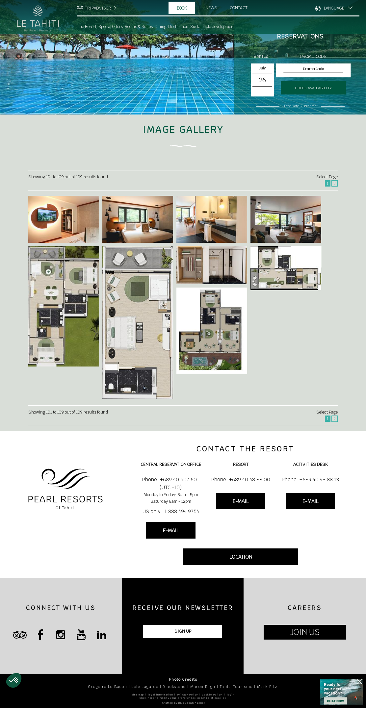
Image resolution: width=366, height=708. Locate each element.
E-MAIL (171, 530)
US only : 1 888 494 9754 (171, 511)
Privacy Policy (187, 694)
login (230, 694)
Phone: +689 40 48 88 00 (240, 479)
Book (182, 8)
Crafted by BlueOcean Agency (183, 702)
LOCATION (240, 557)
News (211, 8)
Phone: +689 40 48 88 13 (310, 479)
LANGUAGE (334, 8)
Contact (239, 8)
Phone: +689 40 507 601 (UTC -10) (170, 483)
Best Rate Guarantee (300, 106)
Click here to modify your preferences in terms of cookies (183, 697)
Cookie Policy (212, 694)
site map (138, 694)
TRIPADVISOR (98, 8)
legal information (160, 694)
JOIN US (305, 632)
